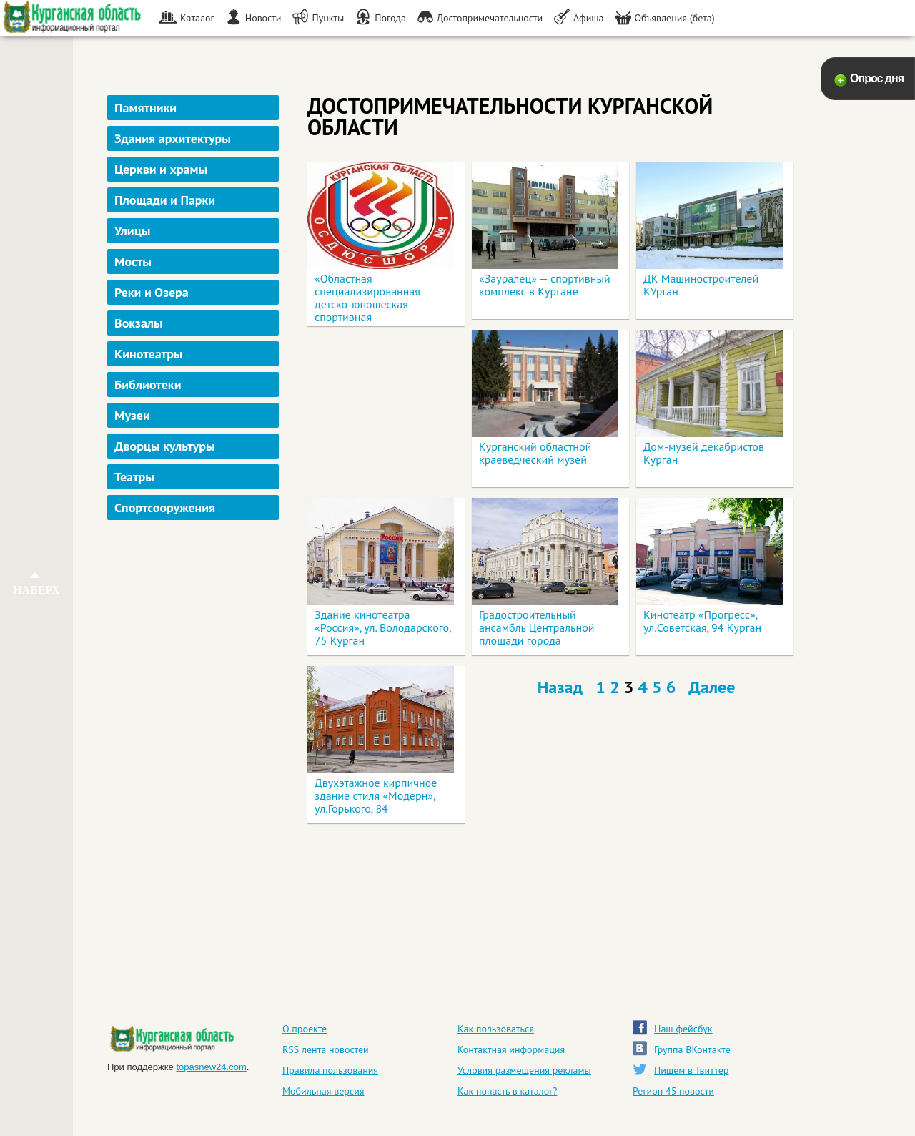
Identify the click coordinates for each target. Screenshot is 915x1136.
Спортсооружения (164, 507)
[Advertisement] (194, 753)
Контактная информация (511, 1049)
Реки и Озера (151, 292)
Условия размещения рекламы (524, 1070)
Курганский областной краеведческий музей (535, 452)
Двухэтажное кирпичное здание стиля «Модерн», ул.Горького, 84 (376, 795)
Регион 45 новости (673, 1090)
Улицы (132, 230)
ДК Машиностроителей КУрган (700, 284)
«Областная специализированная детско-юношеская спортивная (367, 297)
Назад (560, 687)
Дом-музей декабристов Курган (703, 452)
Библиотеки (147, 384)
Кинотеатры (148, 354)
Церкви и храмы (160, 169)
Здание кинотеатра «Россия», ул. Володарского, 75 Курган (382, 627)
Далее (711, 687)
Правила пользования (330, 1070)
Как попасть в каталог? (507, 1090)
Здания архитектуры (172, 138)
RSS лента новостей (325, 1049)
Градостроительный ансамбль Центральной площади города (537, 627)
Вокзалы (138, 323)
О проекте (304, 1028)
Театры (134, 477)
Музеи (132, 415)
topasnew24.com (211, 1067)
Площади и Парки (164, 200)
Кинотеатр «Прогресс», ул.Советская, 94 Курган (702, 621)
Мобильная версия (323, 1090)
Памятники (145, 107)
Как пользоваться (496, 1028)
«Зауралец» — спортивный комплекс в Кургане (544, 284)
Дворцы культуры (164, 446)
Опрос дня (877, 78)
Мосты (133, 261)
